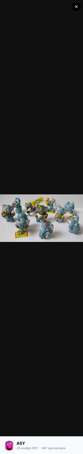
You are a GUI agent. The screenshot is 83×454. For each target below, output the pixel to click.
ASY (21, 443)
